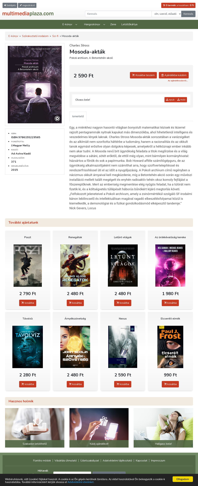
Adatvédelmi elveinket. (81, 482)
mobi (181, 99)
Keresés (188, 14)
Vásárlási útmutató (66, 460)
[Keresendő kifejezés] (118, 14)
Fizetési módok (42, 460)
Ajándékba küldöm (173, 75)
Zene (113, 24)
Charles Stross (79, 45)
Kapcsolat (141, 460)
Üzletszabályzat (89, 460)
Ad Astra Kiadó (21, 154)
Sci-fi (55, 36)
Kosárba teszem (143, 75)
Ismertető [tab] (78, 116)
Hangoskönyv (92, 24)
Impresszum (158, 460)
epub (170, 99)
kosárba (27, 303)
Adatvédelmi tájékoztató (117, 460)
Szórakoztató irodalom (35, 36)
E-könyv (67, 24)
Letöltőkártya (129, 24)
